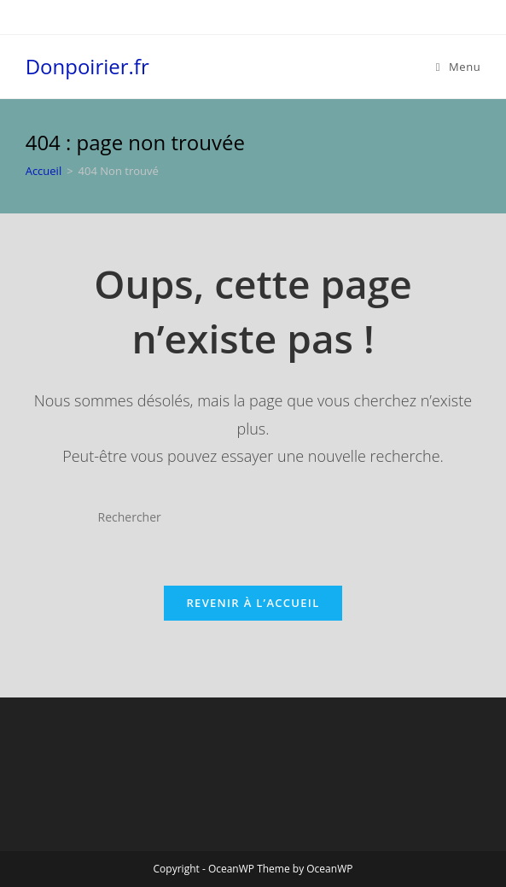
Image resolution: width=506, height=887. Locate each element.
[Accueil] (44, 170)
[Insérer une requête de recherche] (253, 517)
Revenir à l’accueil (252, 602)
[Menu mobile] (458, 66)
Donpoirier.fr (87, 66)
